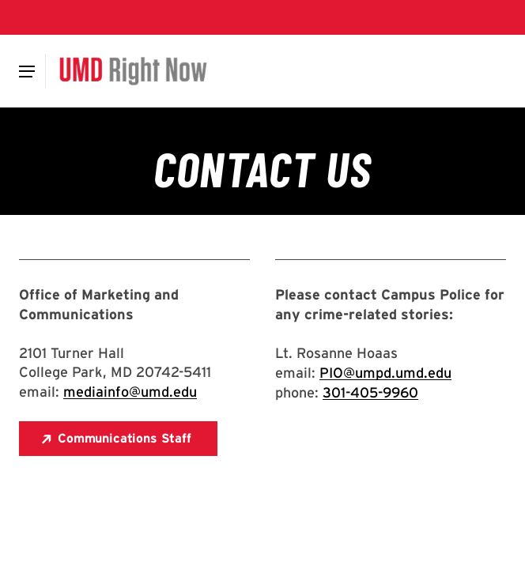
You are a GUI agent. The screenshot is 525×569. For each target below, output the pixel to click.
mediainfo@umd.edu (130, 391)
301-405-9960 (370, 392)
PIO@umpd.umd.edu (385, 372)
